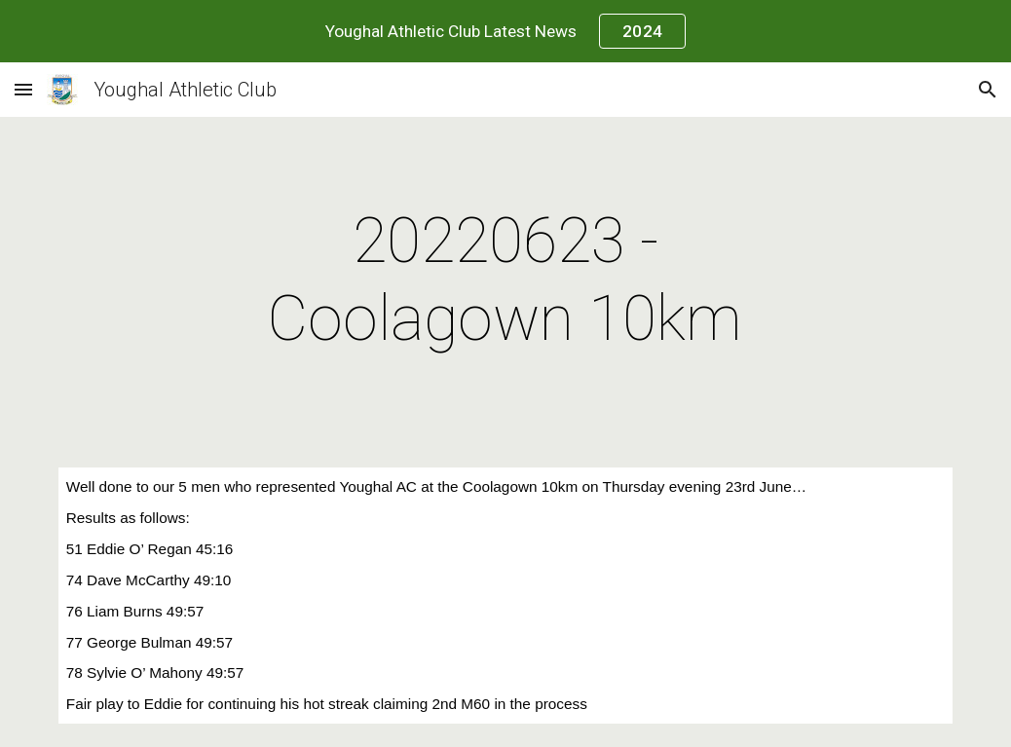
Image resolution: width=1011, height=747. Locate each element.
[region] (505, 31)
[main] (505, 280)
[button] (23, 89)
